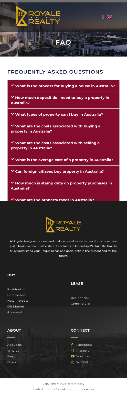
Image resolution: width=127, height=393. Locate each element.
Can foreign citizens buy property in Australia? (59, 171)
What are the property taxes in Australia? (54, 200)
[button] (103, 16)
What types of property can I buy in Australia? (59, 114)
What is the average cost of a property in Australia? (64, 159)
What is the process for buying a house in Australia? (65, 86)
